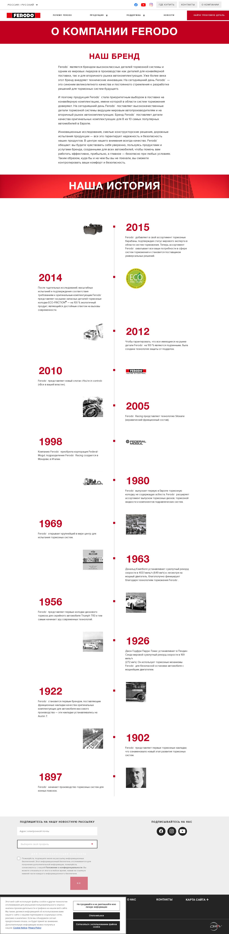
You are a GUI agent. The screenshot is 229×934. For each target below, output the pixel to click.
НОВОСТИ (169, 15)
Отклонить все (96, 915)
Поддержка (134, 15)
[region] (63, 915)
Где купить (166, 4)
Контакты (188, 4)
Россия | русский (21, 4)
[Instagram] (151, 5)
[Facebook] (136, 5)
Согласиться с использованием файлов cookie (96, 925)
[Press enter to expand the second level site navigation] (106, 15)
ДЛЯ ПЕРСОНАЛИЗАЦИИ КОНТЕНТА (58, 854)
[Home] (25, 15)
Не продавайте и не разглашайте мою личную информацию (96, 905)
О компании (210, 4)
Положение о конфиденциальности (64, 867)
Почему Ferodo (62, 15)
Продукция (97, 15)
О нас (131, 899)
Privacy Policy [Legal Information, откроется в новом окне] (34, 928)
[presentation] (42, 883)
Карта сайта (197, 899)
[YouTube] (143, 5)
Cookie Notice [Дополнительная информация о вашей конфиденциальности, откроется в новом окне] (20, 928)
